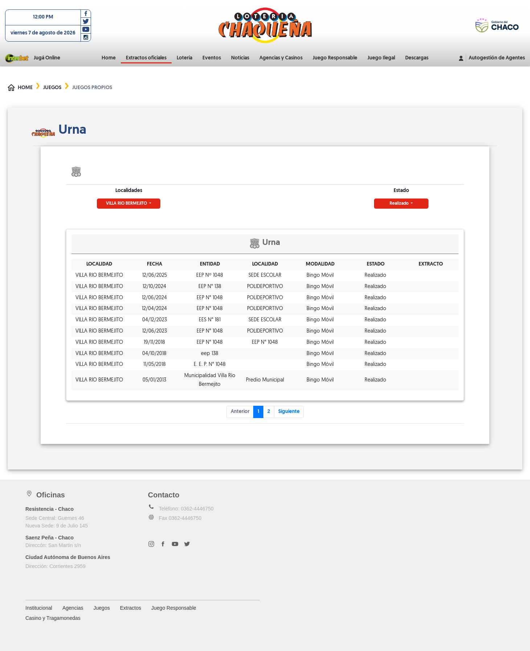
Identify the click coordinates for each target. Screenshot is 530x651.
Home (109, 58)
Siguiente (289, 411)
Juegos (52, 88)
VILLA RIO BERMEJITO (127, 203)
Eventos (211, 58)
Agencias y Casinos (281, 58)
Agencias (72, 608)
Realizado (400, 203)
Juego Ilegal (381, 58)
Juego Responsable (335, 58)
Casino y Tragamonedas (53, 618)
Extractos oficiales (146, 58)
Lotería (184, 58)
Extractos (130, 608)
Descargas (416, 58)
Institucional (38, 608)
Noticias (240, 58)
